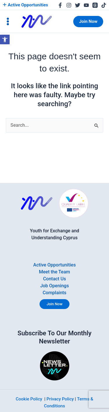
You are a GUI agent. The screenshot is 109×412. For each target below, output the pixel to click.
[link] (5, 39)
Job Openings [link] (54, 285)
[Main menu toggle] (8, 21)
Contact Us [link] (54, 279)
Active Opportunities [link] (25, 5)
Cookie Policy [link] (29, 399)
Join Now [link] (54, 304)
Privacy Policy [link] (60, 399)
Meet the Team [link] (54, 272)
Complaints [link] (55, 292)
